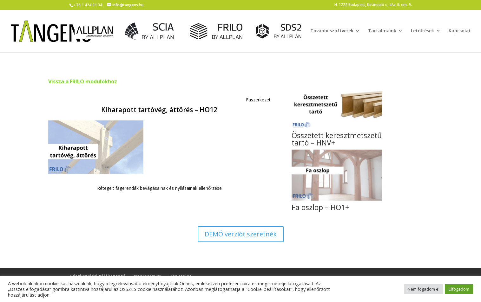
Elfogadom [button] (459, 289)
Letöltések (422, 31)
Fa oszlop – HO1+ (320, 207)
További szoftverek (331, 31)
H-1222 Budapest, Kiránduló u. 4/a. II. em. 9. (373, 5)
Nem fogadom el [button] (423, 289)
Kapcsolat (460, 31)
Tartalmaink (382, 31)
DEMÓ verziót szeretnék (241, 234)
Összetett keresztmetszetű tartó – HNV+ (337, 139)
